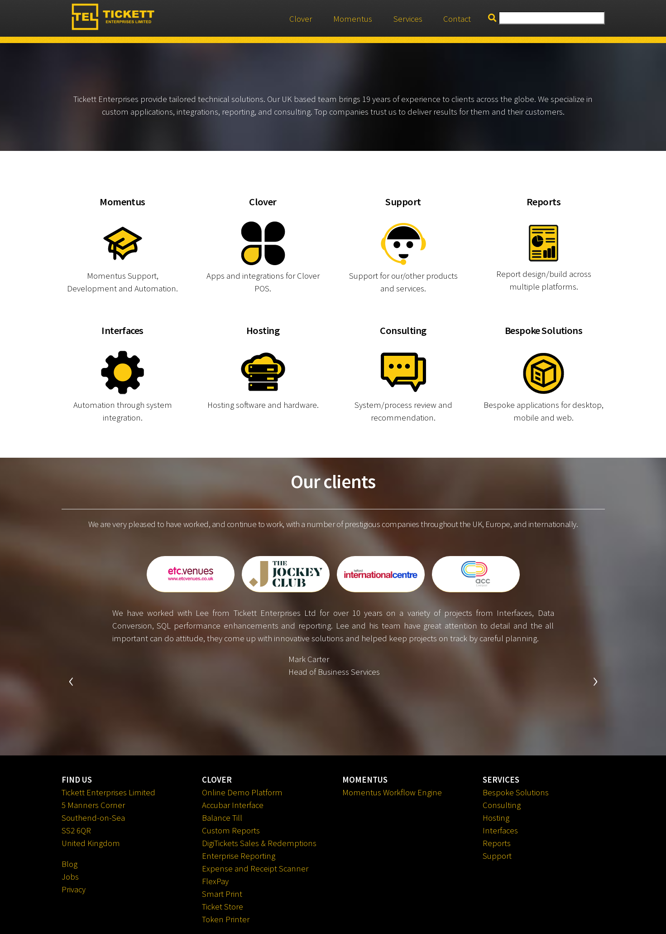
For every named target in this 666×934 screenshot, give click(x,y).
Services (407, 19)
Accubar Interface (233, 805)
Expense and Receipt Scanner (255, 868)
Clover (300, 19)
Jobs (70, 876)
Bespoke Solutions (516, 792)
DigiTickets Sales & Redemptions (259, 843)
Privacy (74, 889)
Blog (69, 864)
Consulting (502, 805)
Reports (497, 843)
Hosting (496, 818)
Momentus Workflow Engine (392, 792)
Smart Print (222, 894)
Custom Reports (231, 830)
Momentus (352, 19)
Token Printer (225, 919)
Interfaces (500, 830)
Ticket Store (222, 906)
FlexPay (215, 881)
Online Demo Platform (242, 792)
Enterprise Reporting (238, 856)
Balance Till (222, 818)
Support (497, 856)
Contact (457, 19)
